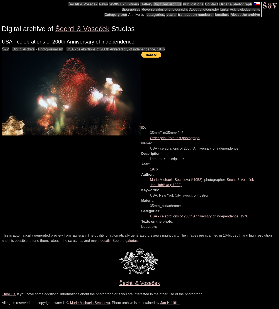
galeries (131, 240)
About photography (204, 9)
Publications (193, 4)
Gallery (146, 4)
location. (222, 15)
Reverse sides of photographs (165, 9)
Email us (8, 294)
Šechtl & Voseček (83, 4)
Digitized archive (167, 4)
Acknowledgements (245, 9)
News (103, 4)
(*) (176, 180)
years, (172, 15)
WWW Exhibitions (124, 4)
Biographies (131, 9)
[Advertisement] (210, 89)
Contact (211, 4)
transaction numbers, (195, 15)
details (105, 240)
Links (224, 9)
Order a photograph (235, 4)
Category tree (116, 15)
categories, (156, 15)
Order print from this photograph (175, 138)
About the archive (245, 15)
